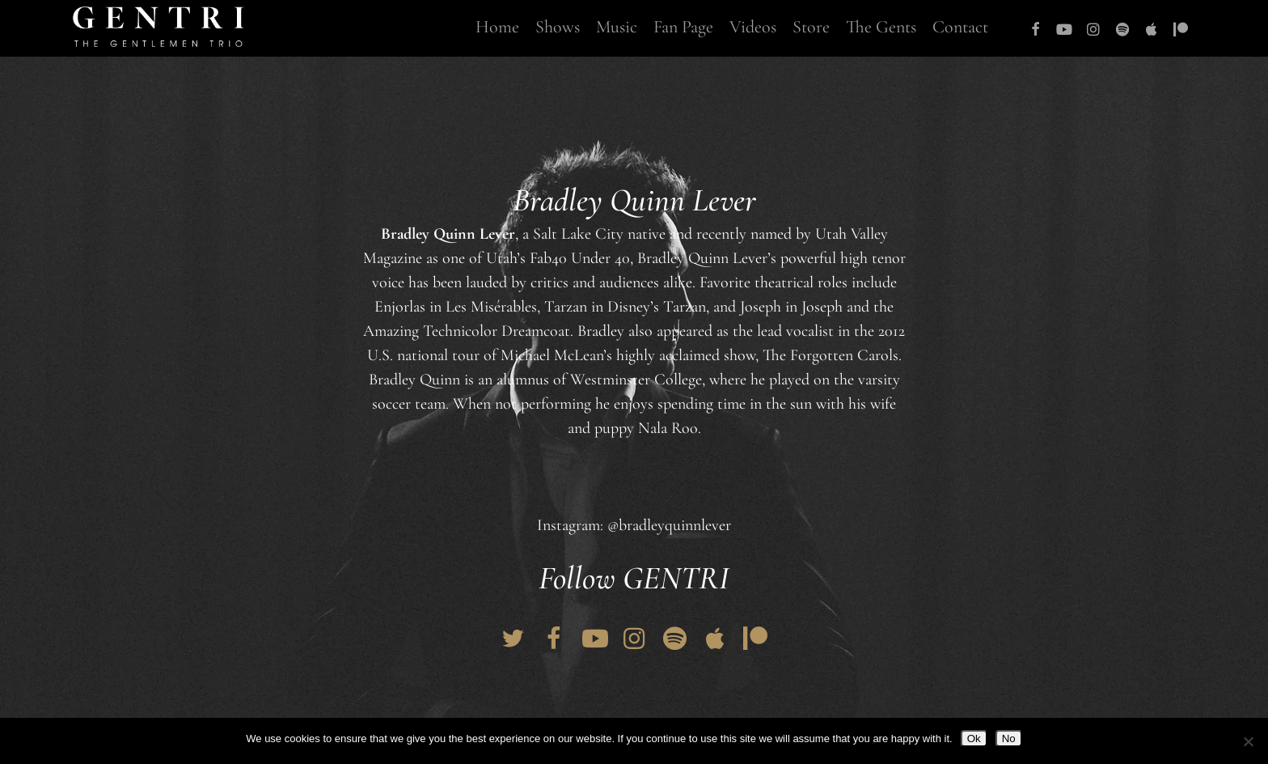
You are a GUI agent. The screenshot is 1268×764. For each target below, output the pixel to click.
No (1009, 738)
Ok (974, 738)
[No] (1248, 741)
